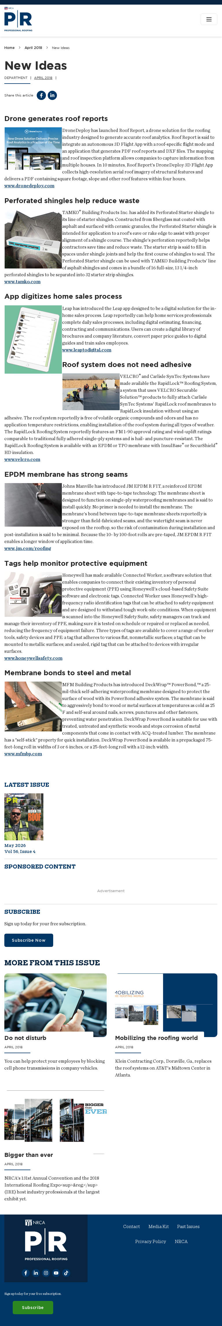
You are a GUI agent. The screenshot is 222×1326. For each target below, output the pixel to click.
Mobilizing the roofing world (156, 1038)
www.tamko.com (22, 281)
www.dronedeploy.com (29, 185)
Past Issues (188, 1226)
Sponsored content (40, 867)
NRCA (181, 1241)
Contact (131, 1226)
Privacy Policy (150, 1241)
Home (9, 48)
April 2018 (33, 48)
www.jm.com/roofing (27, 548)
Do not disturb (25, 1038)
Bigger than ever (28, 1155)
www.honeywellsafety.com (33, 658)
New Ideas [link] (61, 48)
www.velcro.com (22, 459)
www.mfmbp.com (23, 753)
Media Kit (159, 1226)
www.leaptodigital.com (86, 350)
